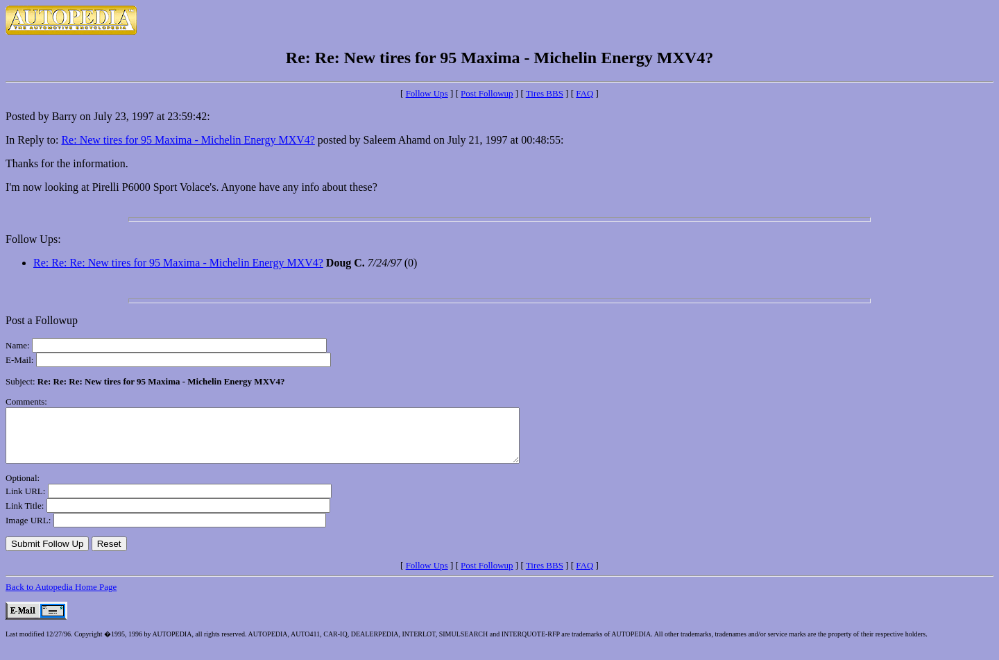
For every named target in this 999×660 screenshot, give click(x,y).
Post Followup (487, 93)
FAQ (584, 93)
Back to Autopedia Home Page (61, 597)
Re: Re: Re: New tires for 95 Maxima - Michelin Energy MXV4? (178, 263)
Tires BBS (544, 93)
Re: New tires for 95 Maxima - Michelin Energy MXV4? (187, 140)
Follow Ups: (33, 239)
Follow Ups (427, 93)
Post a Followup (42, 320)
